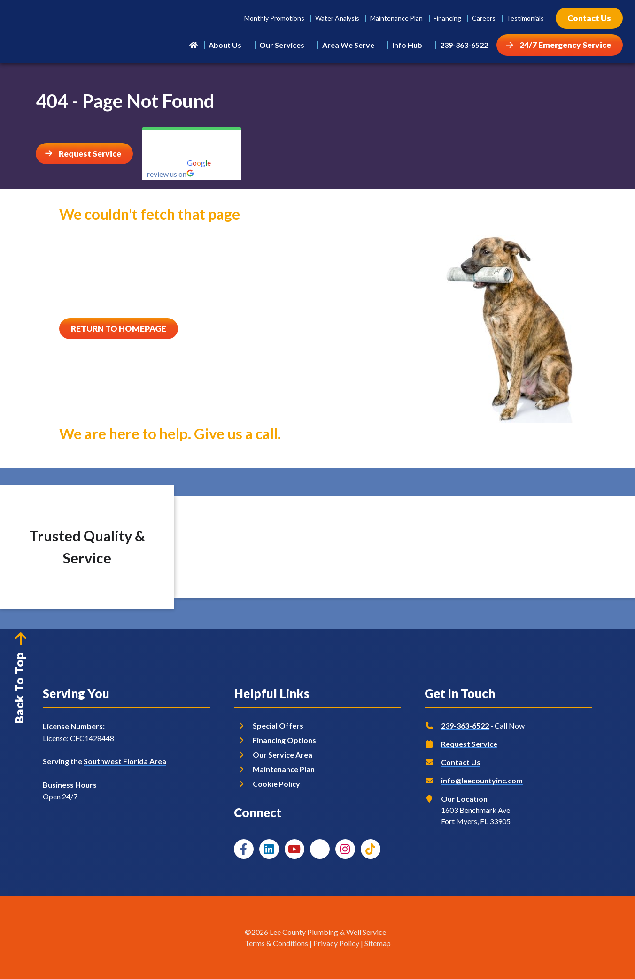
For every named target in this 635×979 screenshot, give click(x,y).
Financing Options (284, 740)
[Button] (589, 18)
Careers (484, 18)
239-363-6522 (464, 44)
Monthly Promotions (274, 18)
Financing (447, 18)
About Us (225, 44)
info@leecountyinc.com (482, 780)
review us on (170, 173)
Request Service (469, 743)
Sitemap (377, 943)
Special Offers (278, 725)
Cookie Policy (276, 783)
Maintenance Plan (396, 18)
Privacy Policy (336, 943)
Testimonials (525, 18)
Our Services (281, 44)
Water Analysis (337, 18)
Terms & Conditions (276, 943)
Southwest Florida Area (125, 761)
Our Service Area (282, 754)
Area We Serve (348, 44)
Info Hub (407, 44)
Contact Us (460, 762)
